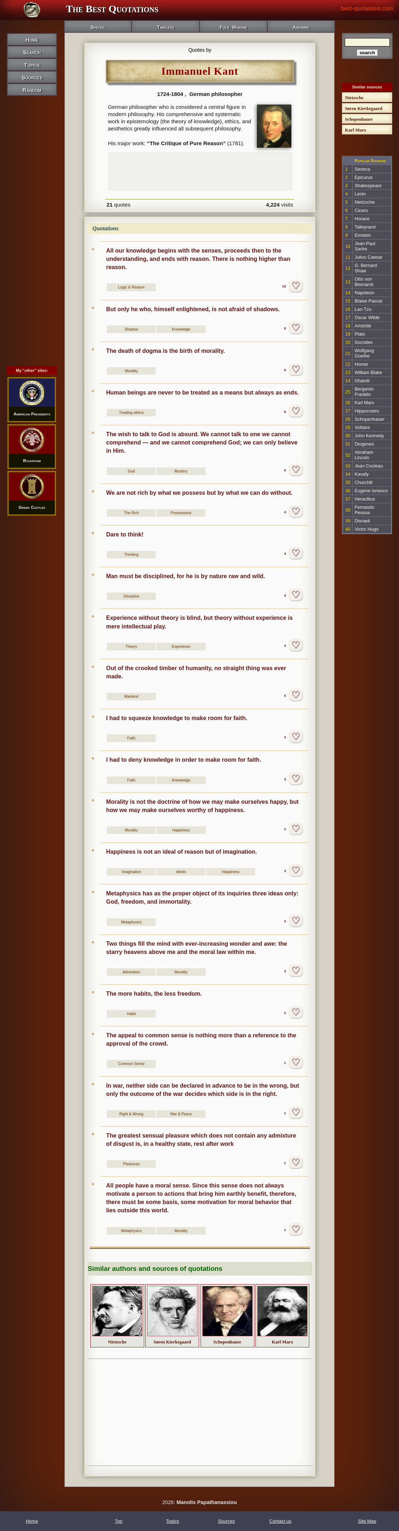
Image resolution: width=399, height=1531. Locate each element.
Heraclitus (365, 499)
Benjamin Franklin (364, 391)
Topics (31, 65)
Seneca (362, 169)
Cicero (361, 210)
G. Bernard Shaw (366, 268)
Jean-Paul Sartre (365, 246)
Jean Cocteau (369, 466)
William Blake (368, 372)
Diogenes (364, 444)
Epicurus (363, 177)
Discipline (131, 596)
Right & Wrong (131, 1114)
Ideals (181, 872)
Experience (181, 647)
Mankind (132, 696)
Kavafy (362, 474)
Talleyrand (365, 227)
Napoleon (364, 292)
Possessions (181, 513)
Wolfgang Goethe (364, 353)
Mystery (180, 471)
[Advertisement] (32, 218)
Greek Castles (32, 507)
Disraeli (362, 521)
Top (118, 1521)
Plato (360, 334)
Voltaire (362, 427)
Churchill (363, 482)
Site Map (367, 1521)
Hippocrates (367, 411)
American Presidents (32, 414)
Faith (131, 738)
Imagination (131, 872)
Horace (362, 218)
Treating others (131, 413)
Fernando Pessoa (364, 509)
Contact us (280, 1521)
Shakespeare (368, 185)
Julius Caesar (368, 257)
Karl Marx (364, 402)
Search (32, 52)
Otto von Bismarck (364, 281)
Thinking (132, 555)
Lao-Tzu (363, 309)
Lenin (360, 194)
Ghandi (362, 380)
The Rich (131, 513)
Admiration (131, 972)
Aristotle (363, 325)
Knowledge (181, 329)
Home (31, 40)
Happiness (181, 830)
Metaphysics (131, 922)
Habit (131, 1014)
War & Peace (181, 1114)
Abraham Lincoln (364, 454)
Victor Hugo (367, 529)
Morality (131, 371)
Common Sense (131, 1064)
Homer (361, 364)
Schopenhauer (369, 419)
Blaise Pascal (368, 301)
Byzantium (32, 460)
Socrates (364, 342)
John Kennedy (369, 435)
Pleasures (131, 1164)
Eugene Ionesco (371, 490)
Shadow (131, 329)
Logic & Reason (131, 287)
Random (32, 90)
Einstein (363, 235)
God (131, 471)
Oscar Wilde (367, 317)
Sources (32, 77)
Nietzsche (365, 202)
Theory (131, 647)
